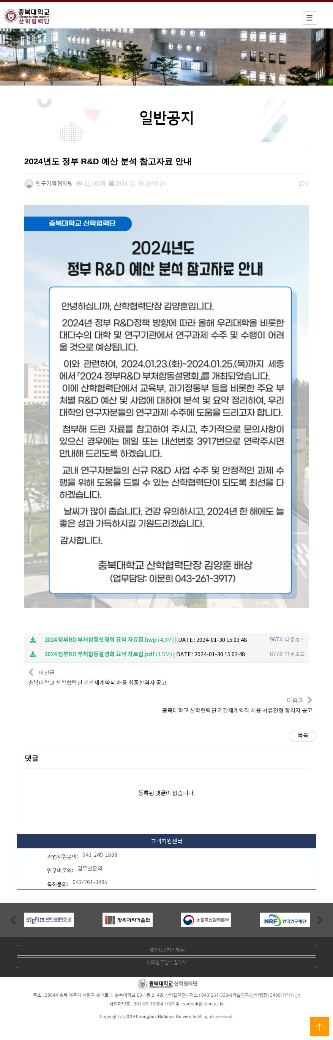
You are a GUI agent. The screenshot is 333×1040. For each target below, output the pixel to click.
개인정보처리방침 (166, 949)
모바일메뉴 (309, 18)
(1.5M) (101, 654)
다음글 (237, 704)
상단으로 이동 (319, 1026)
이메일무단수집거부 (166, 962)
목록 (303, 735)
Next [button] (320, 919)
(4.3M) (102, 640)
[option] (48, 919)
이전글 (97, 676)
